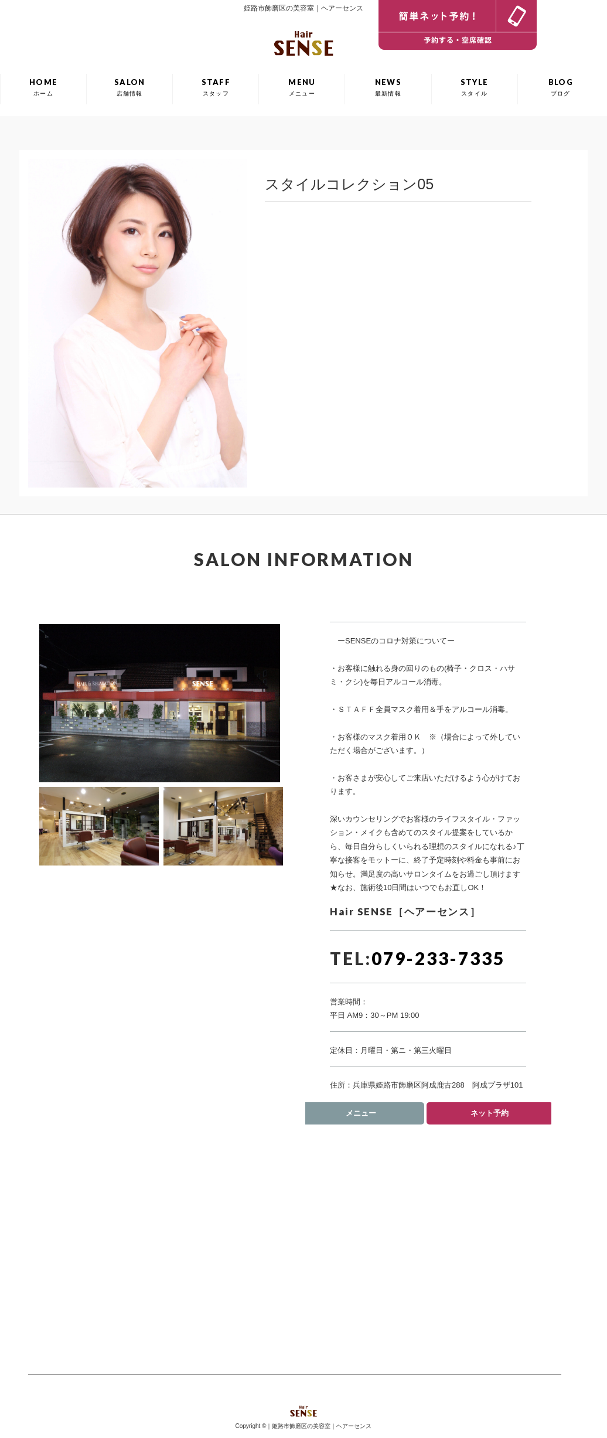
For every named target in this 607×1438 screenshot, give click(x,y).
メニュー (361, 1113)
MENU (301, 87)
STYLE (475, 87)
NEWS (388, 87)
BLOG (560, 87)
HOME (43, 87)
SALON (129, 87)
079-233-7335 (438, 958)
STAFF (216, 87)
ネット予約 (489, 1113)
